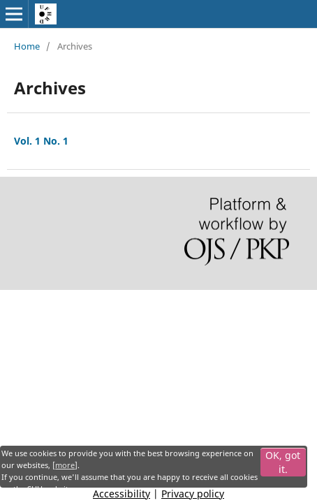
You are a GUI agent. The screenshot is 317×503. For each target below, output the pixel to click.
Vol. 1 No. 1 (41, 140)
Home (27, 46)
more (65, 465)
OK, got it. (282, 462)
